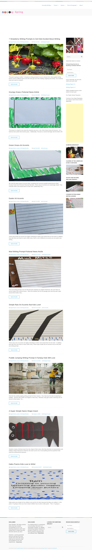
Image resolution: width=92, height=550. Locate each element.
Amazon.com (40, 531)
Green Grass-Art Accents (19, 145)
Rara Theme (44, 548)
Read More (14, 84)
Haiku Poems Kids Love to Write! (22, 464)
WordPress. (54, 548)
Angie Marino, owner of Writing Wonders (19, 41)
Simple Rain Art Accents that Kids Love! (25, 305)
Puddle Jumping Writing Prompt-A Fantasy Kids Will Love (32, 358)
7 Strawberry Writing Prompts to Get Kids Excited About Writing (34, 39)
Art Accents (45, 148)
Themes (56, 5)
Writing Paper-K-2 (70, 87)
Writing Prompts (46, 41)
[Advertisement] (46, 25)
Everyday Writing (46, 5)
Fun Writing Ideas (19, 548)
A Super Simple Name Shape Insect (23, 411)
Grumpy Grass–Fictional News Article (24, 92)
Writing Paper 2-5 (70, 84)
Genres (62, 5)
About (81, 5)
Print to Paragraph (71, 5)
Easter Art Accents (16, 198)
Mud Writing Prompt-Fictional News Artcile (26, 252)
